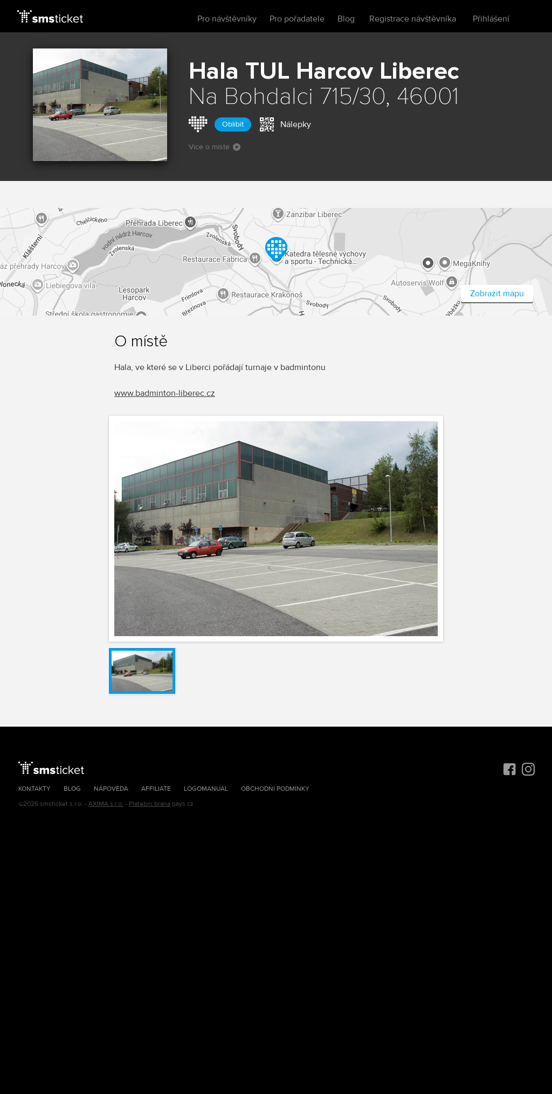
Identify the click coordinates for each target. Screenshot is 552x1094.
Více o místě (214, 146)
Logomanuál (206, 789)
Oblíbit (233, 124)
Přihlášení (491, 18)
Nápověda (111, 789)
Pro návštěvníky (227, 18)
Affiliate (156, 789)
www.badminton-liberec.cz (164, 393)
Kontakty (34, 789)
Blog (346, 18)
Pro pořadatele (297, 18)
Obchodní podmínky (275, 789)
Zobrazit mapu (497, 293)
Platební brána (149, 804)
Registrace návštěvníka (412, 18)
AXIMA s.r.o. (105, 804)
